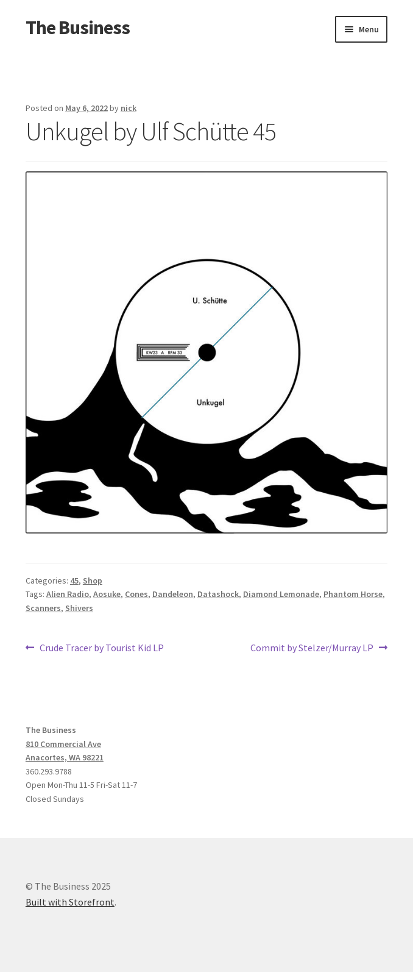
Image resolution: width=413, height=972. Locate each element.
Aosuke (107, 593)
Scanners (43, 607)
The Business (78, 27)
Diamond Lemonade (281, 593)
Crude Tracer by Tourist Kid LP (101, 648)
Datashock (218, 593)
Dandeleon (172, 593)
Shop (92, 580)
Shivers (79, 607)
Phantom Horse (353, 593)
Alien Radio (67, 593)
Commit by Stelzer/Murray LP (311, 648)
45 (74, 580)
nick (128, 107)
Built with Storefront (70, 902)
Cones (136, 593)
